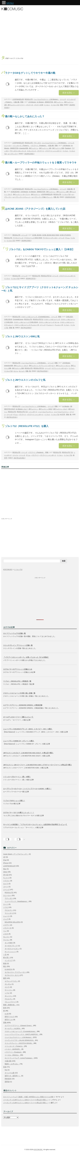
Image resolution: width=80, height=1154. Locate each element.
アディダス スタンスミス (18, 151)
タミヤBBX (9, 943)
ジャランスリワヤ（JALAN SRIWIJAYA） (20, 1040)
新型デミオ (9, 1020)
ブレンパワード (10, 1002)
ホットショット (10, 952)
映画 (4, 963)
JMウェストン (58, 102)
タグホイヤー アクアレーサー (15, 972)
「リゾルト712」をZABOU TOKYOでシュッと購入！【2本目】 (37, 249)
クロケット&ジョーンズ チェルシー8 (26, 325)
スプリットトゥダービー (59, 368)
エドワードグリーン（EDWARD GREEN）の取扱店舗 (22, 705)
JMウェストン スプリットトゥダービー (42, 365)
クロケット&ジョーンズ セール (49, 322)
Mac (4, 869)
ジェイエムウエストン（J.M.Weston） (46, 99)
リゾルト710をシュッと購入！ (14, 801)
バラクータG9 (38, 105)
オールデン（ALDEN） (13, 1028)
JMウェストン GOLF (45, 409)
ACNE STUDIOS (65, 235)
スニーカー (8, 145)
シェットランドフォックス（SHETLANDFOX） (22, 1034)
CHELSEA (69, 317)
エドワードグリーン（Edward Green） (19, 1025)
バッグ (5, 919)
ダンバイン (9, 996)
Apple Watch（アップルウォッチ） (15, 854)
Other (5, 872)
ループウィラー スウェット (21, 197)
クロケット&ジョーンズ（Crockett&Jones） (35, 317)
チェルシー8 (59, 325)
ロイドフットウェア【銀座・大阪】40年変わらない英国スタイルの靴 (28, 1097)
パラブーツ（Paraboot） (39, 145)
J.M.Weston (32, 102)
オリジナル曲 (9, 1073)
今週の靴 (16, 102)
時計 (4, 966)
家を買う (6, 957)
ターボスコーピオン (12, 949)
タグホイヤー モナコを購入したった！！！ (18, 813)
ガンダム (8, 984)
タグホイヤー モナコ (12, 975)
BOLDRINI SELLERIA (12, 922)
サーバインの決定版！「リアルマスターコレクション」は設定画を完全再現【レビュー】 (35, 824)
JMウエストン (35, 194)
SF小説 (6, 875)
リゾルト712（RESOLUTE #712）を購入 (25, 426)
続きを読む (69, 93)
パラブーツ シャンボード (53, 151)
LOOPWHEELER (18, 99)
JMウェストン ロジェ (63, 365)
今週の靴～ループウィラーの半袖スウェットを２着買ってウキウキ (39, 162)
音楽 (4, 1067)
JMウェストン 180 (45, 148)
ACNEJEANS (15, 192)
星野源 (7, 1082)
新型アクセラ (9, 1017)
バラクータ (29, 105)
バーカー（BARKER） (13, 1049)
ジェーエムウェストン (61, 412)
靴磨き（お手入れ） (12, 1064)
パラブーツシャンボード (67, 276)
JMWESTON (49, 102)
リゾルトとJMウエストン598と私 (20, 336)
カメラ (5, 884)
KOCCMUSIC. (38, 1149)
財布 (4, 1008)
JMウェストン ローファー (16, 105)
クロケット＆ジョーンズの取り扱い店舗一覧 (19, 693)
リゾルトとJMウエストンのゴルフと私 (23, 380)
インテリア (9, 960)
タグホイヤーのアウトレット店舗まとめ (17, 669)
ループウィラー (13, 154)
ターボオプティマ (11, 946)
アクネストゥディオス (50, 238)
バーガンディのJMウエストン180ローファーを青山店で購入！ (25, 1100)
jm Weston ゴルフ (22, 409)
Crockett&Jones (18, 319)
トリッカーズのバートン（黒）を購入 (16, 777)
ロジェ (15, 371)
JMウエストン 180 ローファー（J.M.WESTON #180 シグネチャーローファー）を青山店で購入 (37, 765)
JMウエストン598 (18, 368)
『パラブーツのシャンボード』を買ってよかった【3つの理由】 (26, 657)
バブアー (6, 925)
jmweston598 (23, 148)
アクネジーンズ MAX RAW (33, 238)
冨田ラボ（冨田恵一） (13, 1076)
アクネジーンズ (18, 238)
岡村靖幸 (8, 1079)
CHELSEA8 (8, 319)
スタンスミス (31, 151)
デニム (67, 238)
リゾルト (47, 105)
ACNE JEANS (36, 235)
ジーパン (15, 455)
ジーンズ (63, 99)
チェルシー (50, 325)
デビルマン (9, 910)
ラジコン (6, 940)
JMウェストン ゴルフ (21, 365)
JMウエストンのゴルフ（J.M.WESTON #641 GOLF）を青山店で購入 (28, 753)
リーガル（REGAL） (12, 1055)
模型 (4, 978)
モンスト (6, 937)
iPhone (5, 863)
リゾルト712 (55, 105)
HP (4, 857)
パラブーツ (40, 151)
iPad (4, 860)
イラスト (6, 881)
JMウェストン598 (58, 148)
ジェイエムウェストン (45, 412)
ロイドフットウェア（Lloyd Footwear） (19, 1058)
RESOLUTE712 (46, 276)
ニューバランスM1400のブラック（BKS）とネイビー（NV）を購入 (27, 729)
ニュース (6, 916)
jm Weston (40, 102)
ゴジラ (7, 987)
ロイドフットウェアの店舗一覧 (14, 633)
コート (5, 887)
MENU (10, 3)
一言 (4, 954)
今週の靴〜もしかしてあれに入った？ (22, 116)
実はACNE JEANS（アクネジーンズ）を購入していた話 (33, 208)
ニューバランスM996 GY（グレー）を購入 (18, 741)
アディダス (37, 143)
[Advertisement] (40, 34)
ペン (4, 931)
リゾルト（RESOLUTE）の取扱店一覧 (17, 681)
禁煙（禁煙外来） (9, 1005)
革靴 (21, 102)
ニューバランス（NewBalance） (16, 901)
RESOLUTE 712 (22, 412)
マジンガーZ (9, 913)
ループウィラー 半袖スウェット (42, 197)
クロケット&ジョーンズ (52, 319)
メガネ (5, 934)
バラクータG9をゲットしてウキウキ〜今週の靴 (28, 73)
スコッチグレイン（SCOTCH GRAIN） (19, 1043)
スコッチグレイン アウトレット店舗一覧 (18, 645)
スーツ (5, 904)
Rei (6, 1070)
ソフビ (5, 907)
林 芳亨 (62, 414)
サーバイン (9, 990)
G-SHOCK (8, 969)
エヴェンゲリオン (11, 981)
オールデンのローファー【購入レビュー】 (18, 717)
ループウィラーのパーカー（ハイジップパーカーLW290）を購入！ (27, 789)
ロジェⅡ (22, 371)
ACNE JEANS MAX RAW (50, 235)
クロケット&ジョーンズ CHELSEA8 (26, 322)
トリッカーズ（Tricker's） (21, 145)
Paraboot (68, 148)
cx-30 (7, 1014)
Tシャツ (6, 878)
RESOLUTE (29, 99)
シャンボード (33, 412)
